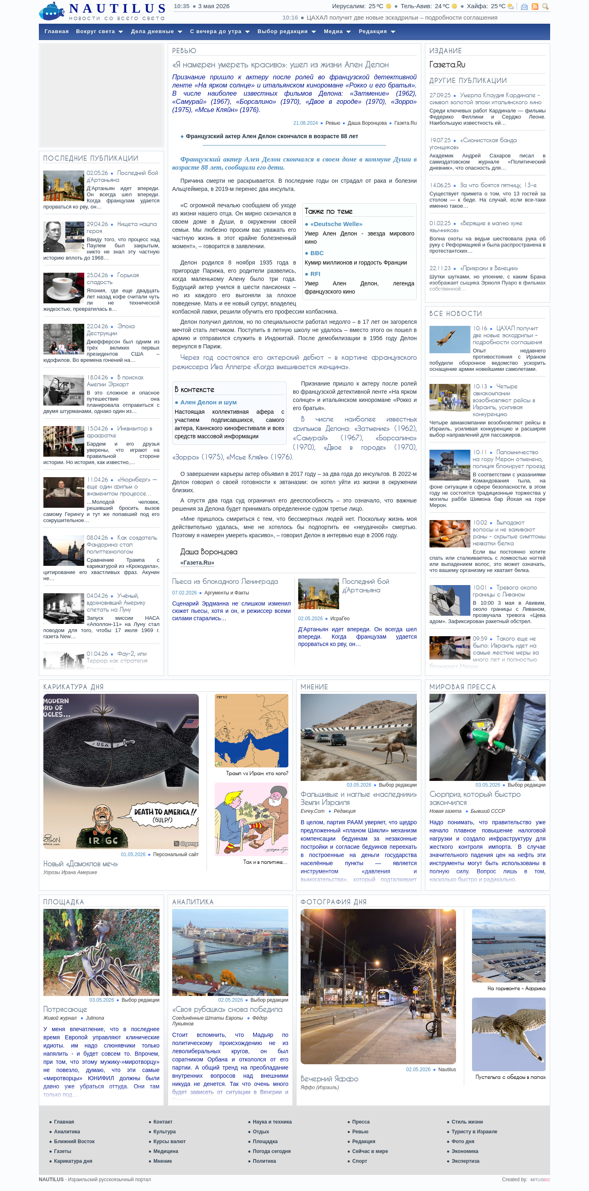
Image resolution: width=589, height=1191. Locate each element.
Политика (264, 1161)
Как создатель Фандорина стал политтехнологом (122, 544)
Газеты (62, 1151)
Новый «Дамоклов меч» (80, 863)
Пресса (361, 1122)
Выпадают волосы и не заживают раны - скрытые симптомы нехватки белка (509, 533)
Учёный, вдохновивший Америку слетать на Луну (116, 602)
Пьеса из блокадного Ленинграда (225, 581)
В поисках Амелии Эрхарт (115, 381)
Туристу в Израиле (474, 1132)
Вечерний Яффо (329, 1078)
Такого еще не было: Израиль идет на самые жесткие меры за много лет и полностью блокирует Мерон (484, 652)
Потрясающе (65, 1009)
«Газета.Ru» (197, 562)
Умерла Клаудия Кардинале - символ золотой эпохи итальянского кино (485, 98)
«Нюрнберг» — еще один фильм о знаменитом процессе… (122, 486)
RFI (315, 273)
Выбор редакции (398, 785)
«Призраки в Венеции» (489, 268)
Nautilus (447, 1069)
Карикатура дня (73, 1161)
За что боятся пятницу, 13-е (498, 185)
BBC (317, 252)
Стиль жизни (467, 1122)
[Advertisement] (101, 95)
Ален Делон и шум (208, 402)
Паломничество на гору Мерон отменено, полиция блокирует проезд (509, 459)
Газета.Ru (405, 123)
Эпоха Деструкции (111, 329)
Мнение (162, 1161)
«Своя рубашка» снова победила (227, 1009)
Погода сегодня (272, 1151)
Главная (64, 1122)
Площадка (265, 1141)
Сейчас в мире (370, 1151)
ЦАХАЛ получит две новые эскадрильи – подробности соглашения (507, 335)
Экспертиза (465, 1161)
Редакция (363, 1141)
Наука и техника (272, 1122)
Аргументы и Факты (227, 593)
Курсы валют (169, 1141)
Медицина (165, 1151)
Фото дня (463, 1141)
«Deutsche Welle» (336, 223)
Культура (164, 1132)
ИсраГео (340, 618)
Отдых (261, 1132)
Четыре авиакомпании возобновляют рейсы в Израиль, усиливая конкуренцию (504, 400)
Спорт (359, 1161)
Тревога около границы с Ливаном (505, 591)
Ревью (360, 1132)
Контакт (162, 1122)
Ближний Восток (74, 1141)
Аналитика (67, 1132)
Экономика (465, 1151)
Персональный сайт (176, 854)
